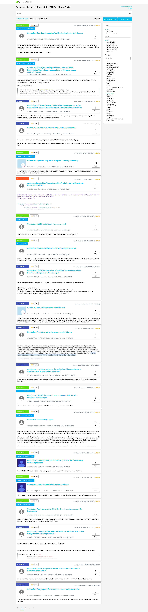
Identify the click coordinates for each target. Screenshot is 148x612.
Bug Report (110, 31)
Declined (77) (111, 44)
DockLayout (110, 104)
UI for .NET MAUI (112, 63)
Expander (110, 111)
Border (109, 76)
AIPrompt (110, 69)
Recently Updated (22, 18)
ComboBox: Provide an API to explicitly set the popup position (52, 128)
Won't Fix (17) (111, 51)
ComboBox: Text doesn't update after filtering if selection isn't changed (55, 33)
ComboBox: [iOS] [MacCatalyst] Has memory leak (46, 224)
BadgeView (110, 73)
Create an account (126, 7)
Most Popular (43, 18)
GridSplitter (110, 115)
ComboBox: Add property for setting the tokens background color (53, 589)
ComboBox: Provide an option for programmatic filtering (49, 332)
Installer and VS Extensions (115, 119)
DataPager (110, 98)
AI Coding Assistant (113, 67)
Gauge (109, 113)
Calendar (109, 84)
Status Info (97, 18)
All (107, 29)
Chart (108, 86)
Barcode (109, 74)
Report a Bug (125, 19)
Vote (95, 39)
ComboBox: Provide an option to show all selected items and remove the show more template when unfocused (54, 370)
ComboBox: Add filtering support (40, 419)
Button (109, 82)
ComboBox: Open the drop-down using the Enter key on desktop (52, 160)
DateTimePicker (112, 102)
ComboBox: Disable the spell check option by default (48, 484)
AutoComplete (111, 71)
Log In (130, 8)
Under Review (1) (112, 48)
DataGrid (109, 97)
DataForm (110, 95)
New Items (33, 18)
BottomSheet (111, 78)
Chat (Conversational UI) (114, 87)
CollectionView (111, 91)
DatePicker (110, 100)
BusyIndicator (111, 80)
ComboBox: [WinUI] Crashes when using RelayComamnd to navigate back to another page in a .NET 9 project (54, 271)
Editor (108, 108)
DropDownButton (112, 106)
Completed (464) (112, 42)
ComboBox (110, 93)
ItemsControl (111, 121)
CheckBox (110, 89)
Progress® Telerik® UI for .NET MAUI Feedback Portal (43, 7)
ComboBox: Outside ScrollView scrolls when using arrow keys (51, 248)
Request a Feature (110, 19)
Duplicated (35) (112, 46)
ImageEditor (110, 117)
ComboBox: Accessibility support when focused (46, 308)
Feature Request (112, 33)
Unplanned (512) (112, 49)
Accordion (110, 65)
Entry (108, 109)
